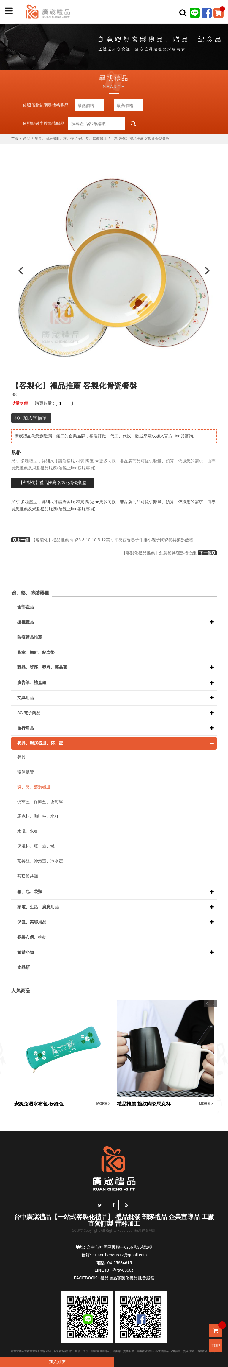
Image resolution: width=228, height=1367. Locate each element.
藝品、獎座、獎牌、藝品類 (42, 667)
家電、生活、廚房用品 (38, 906)
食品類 (23, 967)
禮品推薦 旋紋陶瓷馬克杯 (143, 1103)
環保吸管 (25, 771)
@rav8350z (123, 1270)
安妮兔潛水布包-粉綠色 (38, 1103)
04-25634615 (119, 1262)
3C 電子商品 (28, 712)
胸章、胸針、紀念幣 (36, 652)
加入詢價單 (35, 418)
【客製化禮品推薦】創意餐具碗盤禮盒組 (169, 552)
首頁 (14, 138)
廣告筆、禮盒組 (31, 682)
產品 (26, 138)
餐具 (21, 757)
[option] (113, 271)
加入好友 (57, 1361)
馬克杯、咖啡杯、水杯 (38, 816)
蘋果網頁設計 (145, 1230)
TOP (215, 1345)
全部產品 (25, 606)
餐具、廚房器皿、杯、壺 (54, 138)
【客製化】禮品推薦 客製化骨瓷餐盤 (52, 482)
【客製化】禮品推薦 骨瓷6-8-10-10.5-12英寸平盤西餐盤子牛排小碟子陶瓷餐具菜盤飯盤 (102, 539)
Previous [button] (18, 271)
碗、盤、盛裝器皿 (92, 138)
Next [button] (210, 271)
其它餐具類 (27, 875)
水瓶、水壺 (27, 831)
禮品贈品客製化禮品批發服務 (127, 1278)
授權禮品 (25, 622)
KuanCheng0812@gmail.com (119, 1255)
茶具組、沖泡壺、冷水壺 (40, 861)
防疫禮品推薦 (29, 637)
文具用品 (25, 697)
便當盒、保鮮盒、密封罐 (40, 801)
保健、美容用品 (31, 922)
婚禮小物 (25, 952)
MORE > (103, 1104)
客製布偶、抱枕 (31, 937)
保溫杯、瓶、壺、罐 (36, 846)
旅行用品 (25, 728)
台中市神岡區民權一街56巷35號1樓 (119, 1247)
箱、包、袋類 (29, 891)
